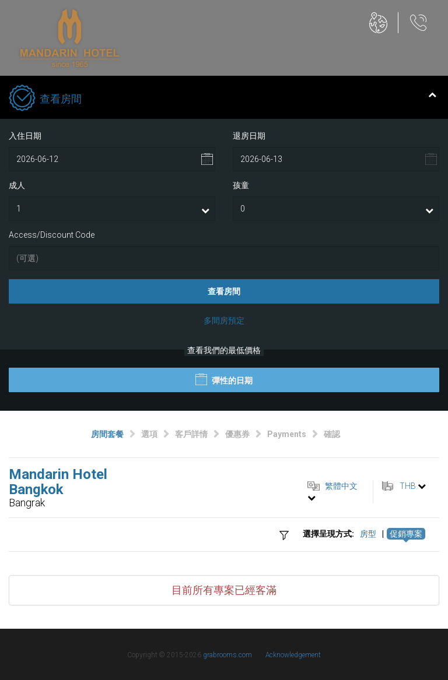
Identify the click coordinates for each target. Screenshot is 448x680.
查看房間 (224, 291)
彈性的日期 (224, 379)
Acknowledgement (293, 655)
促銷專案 (406, 533)
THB (408, 486)
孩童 (241, 185)
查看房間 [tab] (222, 99)
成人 (17, 185)
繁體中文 (341, 486)
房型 (368, 533)
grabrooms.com (227, 655)
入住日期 (25, 135)
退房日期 (249, 135)
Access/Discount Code (51, 234)
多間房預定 (224, 320)
